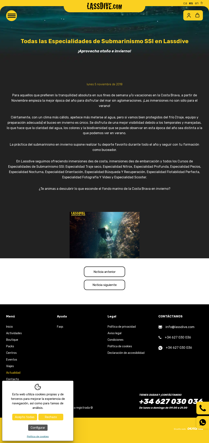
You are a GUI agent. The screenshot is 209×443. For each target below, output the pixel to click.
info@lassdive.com (176, 329)
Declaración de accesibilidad (126, 355)
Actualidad (13, 375)
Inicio (9, 329)
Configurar (38, 428)
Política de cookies (120, 348)
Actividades (14, 335)
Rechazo (51, 417)
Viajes (10, 368)
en (197, 3)
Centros (11, 355)
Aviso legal (114, 335)
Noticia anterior (105, 272)
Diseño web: (188, 431)
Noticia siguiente (104, 286)
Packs (10, 348)
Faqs (60, 329)
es (191, 3)
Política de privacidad (122, 329)
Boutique (12, 342)
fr (202, 3)
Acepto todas (24, 417)
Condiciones (115, 342)
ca (185, 3)
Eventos (11, 362)
